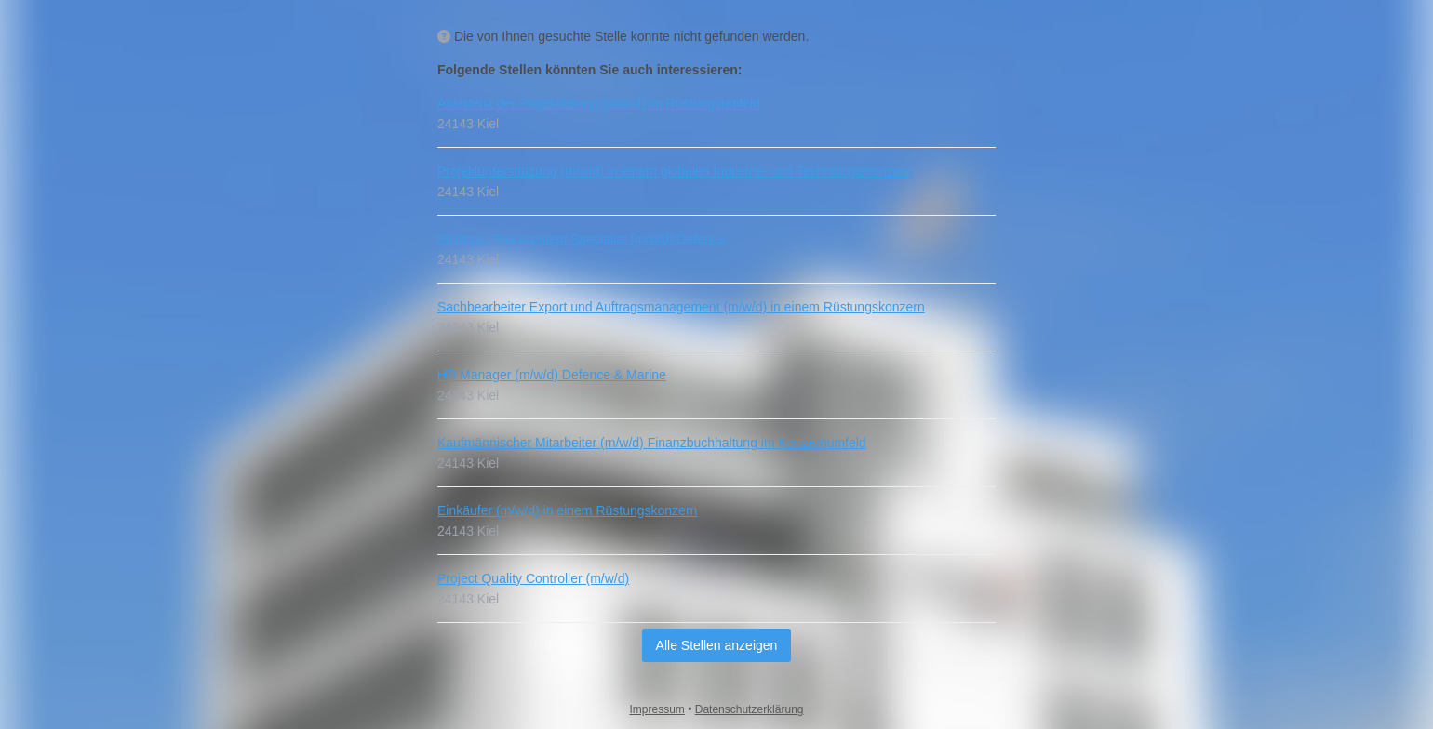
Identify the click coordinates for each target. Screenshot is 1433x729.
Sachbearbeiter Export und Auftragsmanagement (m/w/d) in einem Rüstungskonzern (681, 306)
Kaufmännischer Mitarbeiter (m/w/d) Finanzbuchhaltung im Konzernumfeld (651, 442)
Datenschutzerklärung (749, 709)
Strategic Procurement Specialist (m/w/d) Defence (581, 239)
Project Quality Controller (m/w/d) (533, 578)
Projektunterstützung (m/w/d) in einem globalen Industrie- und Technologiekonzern (674, 171)
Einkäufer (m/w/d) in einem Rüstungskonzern (567, 510)
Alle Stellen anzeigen (717, 645)
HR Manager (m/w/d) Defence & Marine (551, 374)
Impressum (657, 709)
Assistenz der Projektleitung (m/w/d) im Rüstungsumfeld (598, 103)
